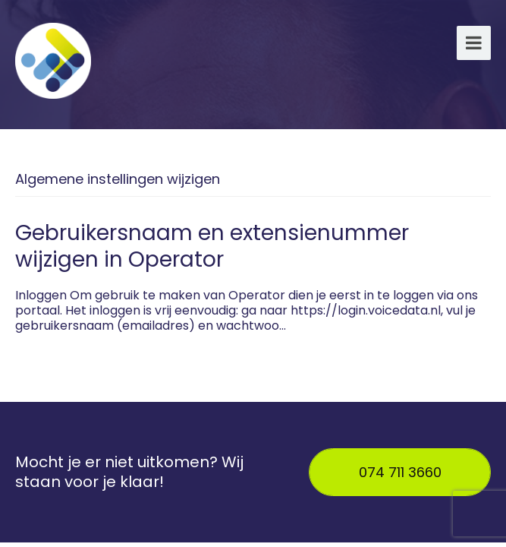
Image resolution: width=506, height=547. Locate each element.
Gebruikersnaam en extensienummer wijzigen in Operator (212, 246)
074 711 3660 (400, 472)
